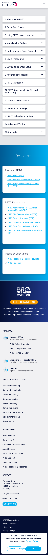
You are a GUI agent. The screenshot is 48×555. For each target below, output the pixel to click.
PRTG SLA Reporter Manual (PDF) (22, 214)
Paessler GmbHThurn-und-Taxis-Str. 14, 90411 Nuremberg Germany (13, 485)
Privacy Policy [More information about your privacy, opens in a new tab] (32, 541)
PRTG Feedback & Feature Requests (23, 259)
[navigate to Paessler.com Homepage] (9, 4)
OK (33, 549)
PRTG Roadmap (14, 263)
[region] (24, 543)
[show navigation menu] (44, 4)
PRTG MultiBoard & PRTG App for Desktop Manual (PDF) (22, 209)
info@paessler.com (10, 493)
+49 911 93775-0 (9, 498)
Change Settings (8, 531)
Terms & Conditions (9, 524)
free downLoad (24, 302)
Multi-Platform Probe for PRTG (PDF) (23, 179)
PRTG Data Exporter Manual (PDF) (22, 226)
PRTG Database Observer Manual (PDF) (24, 222)
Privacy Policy (7, 527)
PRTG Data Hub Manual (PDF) (20, 218)
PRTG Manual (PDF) (16, 175)
